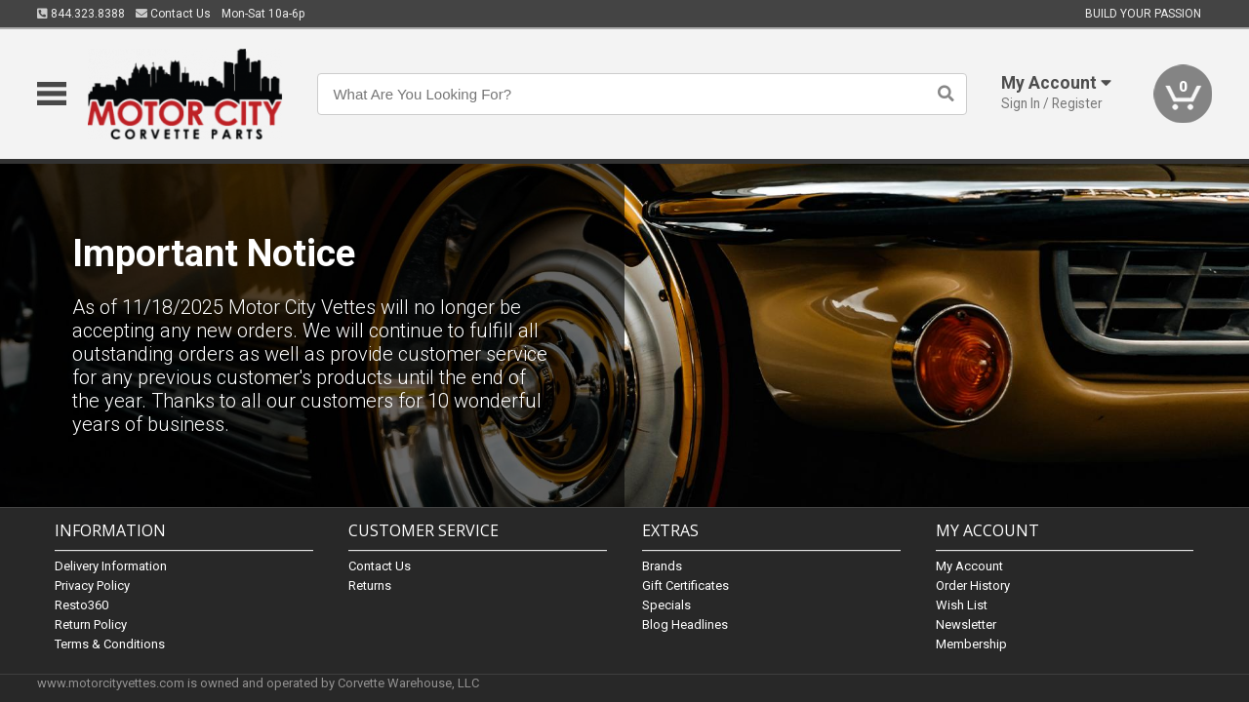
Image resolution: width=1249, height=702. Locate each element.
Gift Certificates (685, 585)
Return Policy (91, 624)
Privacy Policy (92, 585)
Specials (666, 605)
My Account (969, 566)
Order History (973, 585)
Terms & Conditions (110, 644)
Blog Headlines (685, 624)
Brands (662, 566)
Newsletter (966, 624)
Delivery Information (111, 566)
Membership (971, 644)
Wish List (961, 605)
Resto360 (81, 605)
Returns (369, 585)
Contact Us (173, 13)
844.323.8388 (81, 13)
